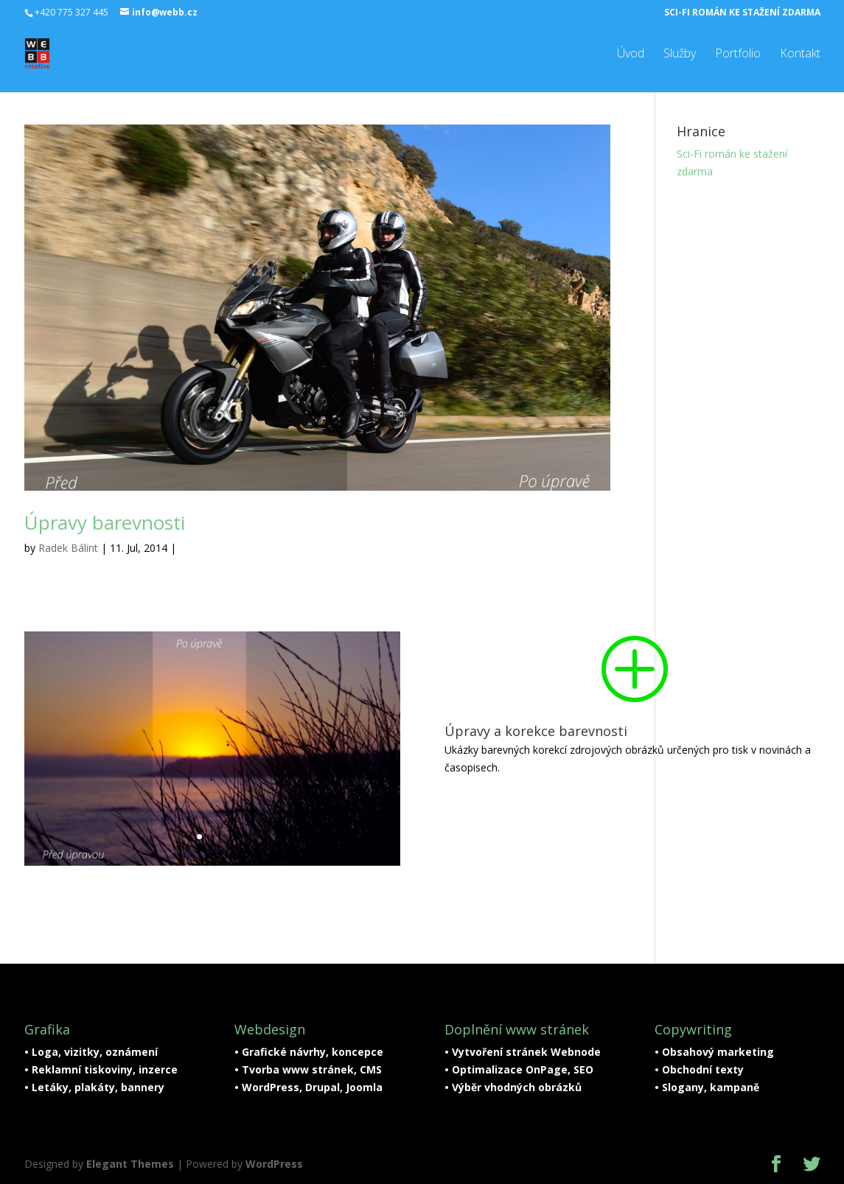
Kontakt (800, 53)
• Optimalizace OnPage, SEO (518, 1069)
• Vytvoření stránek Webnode (522, 1052)
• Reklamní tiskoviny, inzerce (101, 1069)
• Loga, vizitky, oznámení (91, 1052)
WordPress (274, 1164)
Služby (679, 53)
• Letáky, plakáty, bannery (94, 1087)
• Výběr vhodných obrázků (513, 1087)
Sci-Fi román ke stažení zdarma (742, 12)
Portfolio (738, 53)
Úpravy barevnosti (104, 522)
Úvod (630, 53)
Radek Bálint (68, 548)
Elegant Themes (130, 1164)
